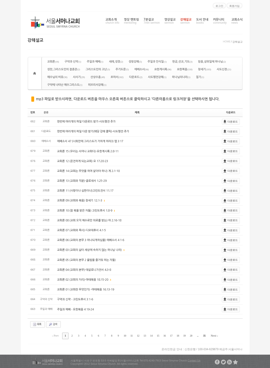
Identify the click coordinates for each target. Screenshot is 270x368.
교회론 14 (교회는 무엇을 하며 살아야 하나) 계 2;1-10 (88, 170)
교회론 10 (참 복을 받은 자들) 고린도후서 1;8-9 (85, 210)
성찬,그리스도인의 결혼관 (63, 69)
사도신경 (224, 69)
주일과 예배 (95, 61)
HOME (226, 41)
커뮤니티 (220, 21)
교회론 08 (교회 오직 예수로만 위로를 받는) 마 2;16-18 (89, 220)
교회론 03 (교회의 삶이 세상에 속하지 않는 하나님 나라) (89, 250)
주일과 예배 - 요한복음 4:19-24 (75, 309)
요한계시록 (162, 69)
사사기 (79, 77)
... (194, 335)
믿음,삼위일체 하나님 (212, 61)
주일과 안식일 (157, 61)
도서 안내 (202, 21)
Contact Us (194, 359)
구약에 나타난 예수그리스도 (65, 84)
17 (169, 335)
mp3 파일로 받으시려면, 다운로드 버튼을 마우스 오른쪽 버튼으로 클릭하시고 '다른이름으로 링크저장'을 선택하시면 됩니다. (128, 99)
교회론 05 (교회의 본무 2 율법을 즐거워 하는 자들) (86, 259)
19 (182, 335)
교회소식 (237, 21)
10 (125, 335)
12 (138, 335)
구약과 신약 (73, 61)
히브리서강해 (97, 84)
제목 (137, 112)
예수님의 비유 (57, 77)
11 (132, 335)
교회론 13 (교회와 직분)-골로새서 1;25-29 (82, 180)
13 (144, 335)
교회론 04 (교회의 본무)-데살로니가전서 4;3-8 (84, 269)
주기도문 (122, 69)
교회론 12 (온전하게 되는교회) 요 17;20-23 (82, 161)
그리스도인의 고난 (98, 69)
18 (176, 335)
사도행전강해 (157, 77)
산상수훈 (97, 77)
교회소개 (112, 21)
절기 (200, 77)
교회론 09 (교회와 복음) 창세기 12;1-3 (80, 200)
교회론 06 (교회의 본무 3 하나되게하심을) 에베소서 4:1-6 (90, 239)
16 (163, 335)
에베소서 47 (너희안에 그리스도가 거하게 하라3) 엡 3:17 (90, 141)
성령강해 (135, 61)
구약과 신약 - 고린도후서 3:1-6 (75, 299)
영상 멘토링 (131, 21)
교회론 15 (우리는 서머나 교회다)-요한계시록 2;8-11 (88, 151)
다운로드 (135, 77)
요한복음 (184, 69)
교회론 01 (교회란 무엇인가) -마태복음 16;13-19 (85, 289)
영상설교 (170, 21)
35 (201, 335)
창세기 (204, 69)
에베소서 (141, 69)
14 (150, 335)
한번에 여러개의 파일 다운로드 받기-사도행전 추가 (86, 121)
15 (157, 335)
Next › (210, 335)
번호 (32, 112)
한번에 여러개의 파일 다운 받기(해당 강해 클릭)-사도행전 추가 (93, 131)
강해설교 (185, 21)
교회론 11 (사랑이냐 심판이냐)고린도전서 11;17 (85, 190)
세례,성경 (116, 61)
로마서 (117, 77)
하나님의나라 (181, 77)
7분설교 (152, 21)
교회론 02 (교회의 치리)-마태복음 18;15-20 (83, 279)
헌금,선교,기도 (182, 61)
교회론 (53, 61)
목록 (37, 324)
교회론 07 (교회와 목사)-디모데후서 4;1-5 (81, 230)
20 (188, 335)
